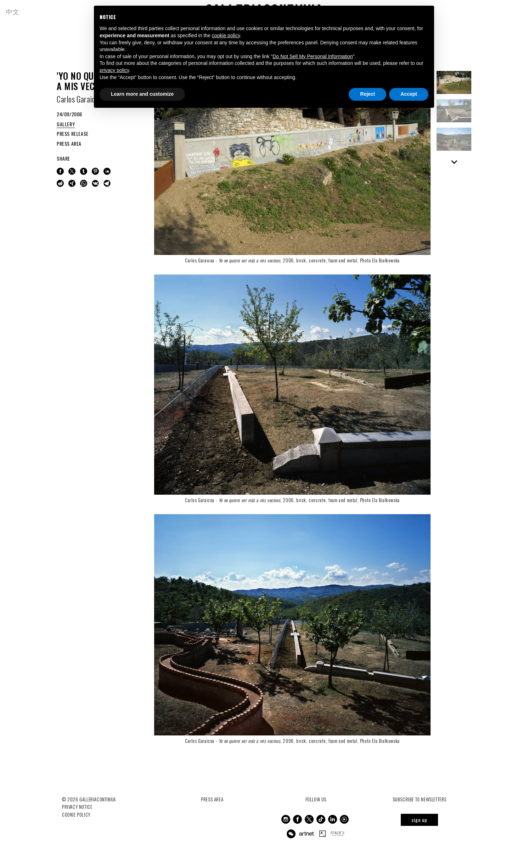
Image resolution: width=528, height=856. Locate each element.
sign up (419, 819)
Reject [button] (367, 94)
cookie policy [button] (226, 35)
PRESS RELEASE (73, 133)
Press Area (212, 799)
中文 (13, 11)
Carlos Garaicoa (79, 99)
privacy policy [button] (114, 70)
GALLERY (66, 124)
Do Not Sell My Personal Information (313, 56)
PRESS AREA (69, 143)
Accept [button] (408, 94)
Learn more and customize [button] (142, 94)
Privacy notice (77, 806)
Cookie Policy (76, 814)
